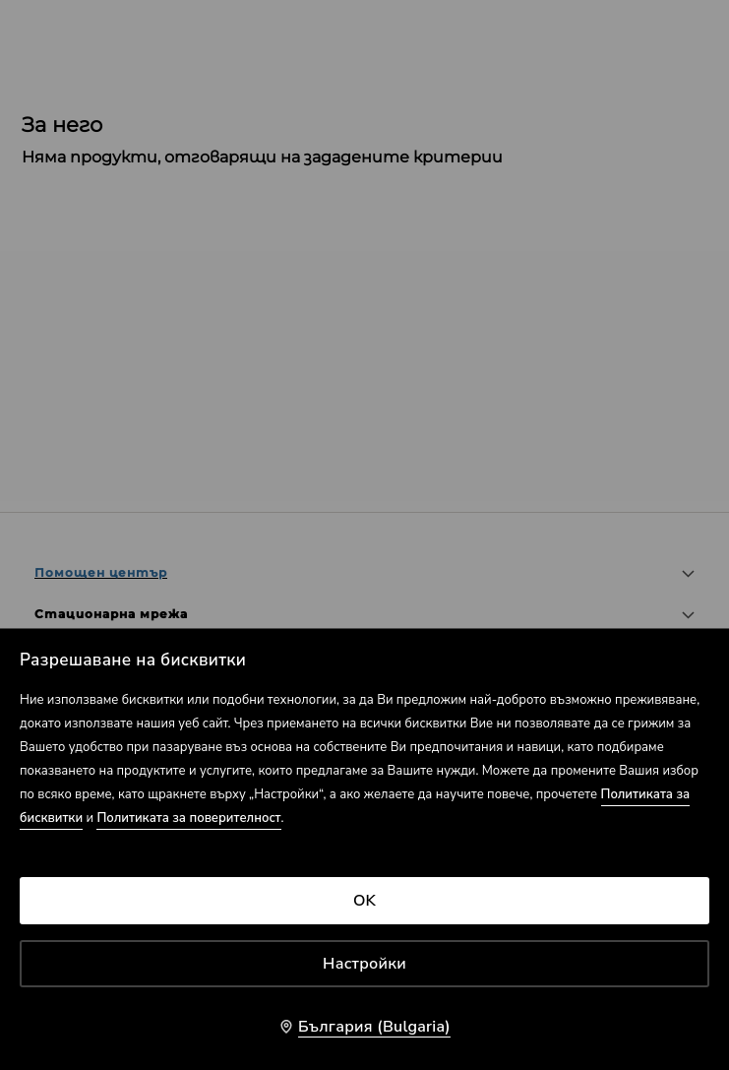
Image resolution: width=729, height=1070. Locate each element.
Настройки (364, 964)
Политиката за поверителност (188, 818)
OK (364, 901)
